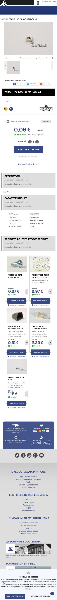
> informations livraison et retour (28, 156)
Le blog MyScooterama (28, 485)
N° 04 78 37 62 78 (39, 443)
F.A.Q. (28, 482)
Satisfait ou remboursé (28, 523)
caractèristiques (22, 180)
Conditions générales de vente (28, 479)
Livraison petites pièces (28, 531)
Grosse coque (28, 505)
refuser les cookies (40, 596)
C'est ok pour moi (15, 596)
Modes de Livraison (28, 525)
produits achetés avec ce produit (18, 184)
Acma (28, 508)
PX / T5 (29, 500)
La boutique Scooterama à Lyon (28, 549)
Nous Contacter (28, 488)
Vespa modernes (28, 511)
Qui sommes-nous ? (28, 477)
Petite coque (28, 502)
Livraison (28, 528)
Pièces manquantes (28, 534)
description (9, 180)
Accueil (5, 19)
